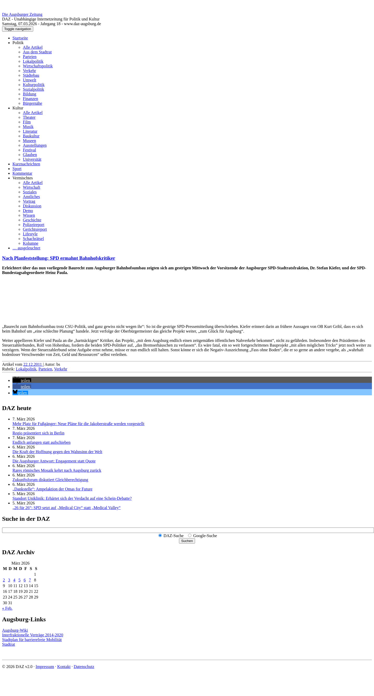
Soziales (30, 192)
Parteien (29, 56)
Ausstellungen (35, 145)
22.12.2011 (33, 364)
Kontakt (64, 666)
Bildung (29, 94)
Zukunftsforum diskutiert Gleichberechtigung (50, 479)
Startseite (20, 38)
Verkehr (29, 70)
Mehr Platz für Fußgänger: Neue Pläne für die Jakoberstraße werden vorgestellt (78, 423)
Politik (18, 42)
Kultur (17, 108)
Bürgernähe (32, 103)
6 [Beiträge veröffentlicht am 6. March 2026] (25, 580)
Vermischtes (22, 178)
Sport (17, 168)
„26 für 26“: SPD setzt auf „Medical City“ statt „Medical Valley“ (66, 507)
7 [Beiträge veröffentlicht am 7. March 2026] (30, 580)
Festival (29, 150)
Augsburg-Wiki (15, 630)
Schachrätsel (33, 238)
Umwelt (29, 80)
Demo (28, 210)
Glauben (30, 154)
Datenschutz (84, 666)
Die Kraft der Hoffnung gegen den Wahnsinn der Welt (57, 451)
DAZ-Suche (174, 535)
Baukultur (31, 136)
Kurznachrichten (26, 164)
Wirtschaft (31, 187)
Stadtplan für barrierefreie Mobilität (32, 639)
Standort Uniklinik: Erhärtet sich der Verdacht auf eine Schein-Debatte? (72, 498)
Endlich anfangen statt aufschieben (41, 442)
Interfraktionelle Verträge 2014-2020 (32, 635)
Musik (28, 126)
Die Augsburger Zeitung (22, 14)
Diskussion (32, 206)
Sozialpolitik (33, 89)
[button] (21, 380)
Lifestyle (30, 234)
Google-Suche (205, 535)
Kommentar (22, 173)
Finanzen (30, 98)
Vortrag (29, 201)
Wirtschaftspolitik (38, 66)
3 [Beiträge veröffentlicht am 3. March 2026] (9, 580)
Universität (32, 159)
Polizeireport (33, 224)
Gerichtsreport (35, 229)
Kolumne (30, 243)
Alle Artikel (33, 47)
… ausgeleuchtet (26, 248)
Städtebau (31, 75)
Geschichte (32, 220)
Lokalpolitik (33, 61)
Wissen (29, 215)
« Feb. (7, 608)
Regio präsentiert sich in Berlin (38, 433)
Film (27, 122)
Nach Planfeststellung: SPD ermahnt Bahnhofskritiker (58, 258)
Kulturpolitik (34, 84)
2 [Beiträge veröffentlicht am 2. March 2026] (4, 580)
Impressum (45, 666)
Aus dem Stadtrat (37, 52)
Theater (29, 117)
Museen (29, 140)
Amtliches (31, 196)
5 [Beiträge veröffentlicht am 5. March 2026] (19, 580)
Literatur (30, 131)
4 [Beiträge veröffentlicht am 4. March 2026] (14, 580)
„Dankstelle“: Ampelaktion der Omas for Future (52, 489)
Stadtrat (8, 644)
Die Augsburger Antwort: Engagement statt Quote (54, 461)
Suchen (187, 541)
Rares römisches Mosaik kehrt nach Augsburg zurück (56, 470)
